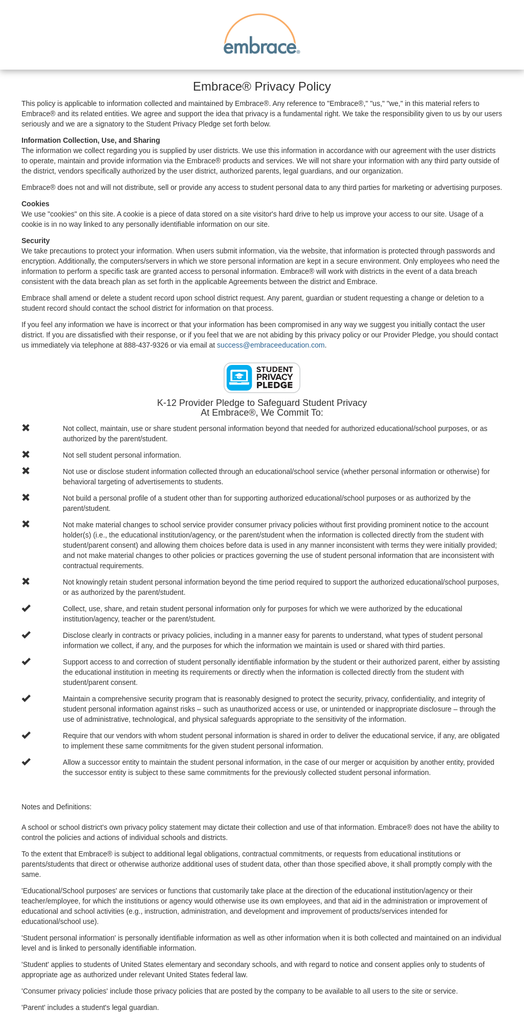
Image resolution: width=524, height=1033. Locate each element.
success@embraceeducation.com (270, 345)
